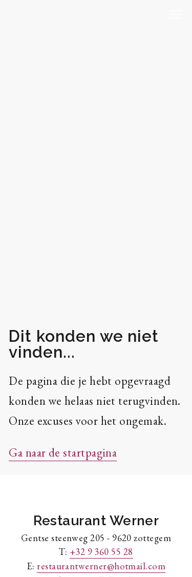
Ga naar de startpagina (63, 452)
